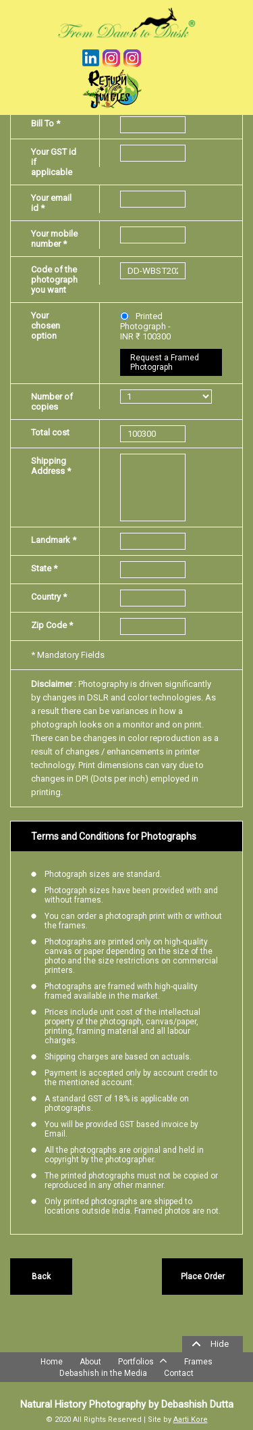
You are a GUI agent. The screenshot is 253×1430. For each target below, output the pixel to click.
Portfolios (142, 1360)
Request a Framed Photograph (164, 362)
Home (51, 1361)
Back (41, 1276)
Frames (198, 1361)
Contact (179, 1373)
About (90, 1361)
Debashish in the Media (103, 1373)
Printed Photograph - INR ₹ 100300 (145, 326)
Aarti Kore (190, 1419)
